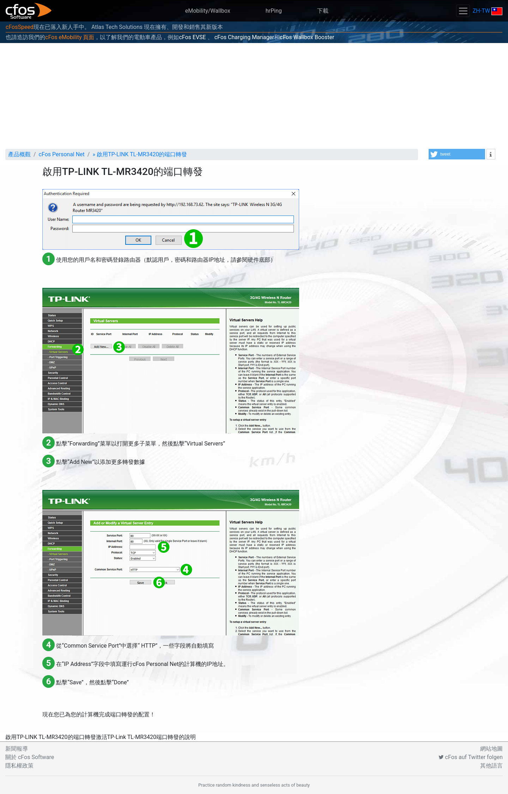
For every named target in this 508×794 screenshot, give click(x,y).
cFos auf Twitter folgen (471, 757)
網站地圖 (491, 748)
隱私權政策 (19, 765)
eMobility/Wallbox (207, 10)
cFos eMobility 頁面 (69, 37)
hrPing (274, 10)
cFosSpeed (20, 27)
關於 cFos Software (29, 757)
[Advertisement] (254, 96)
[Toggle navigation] (463, 11)
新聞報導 (16, 748)
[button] (457, 154)
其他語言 (491, 765)
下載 (322, 10)
